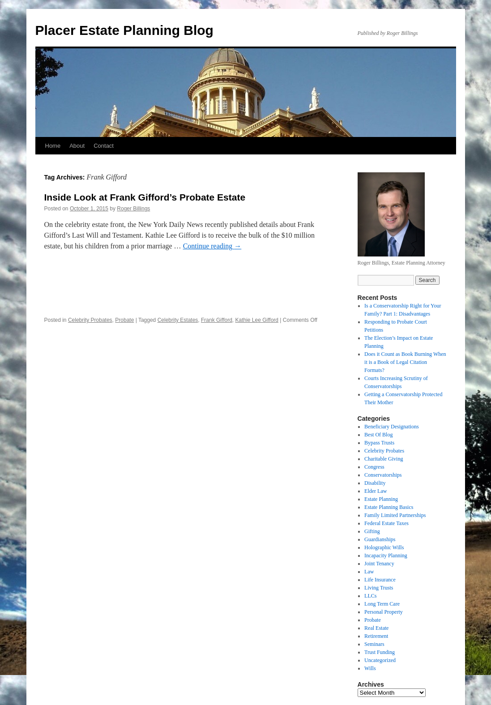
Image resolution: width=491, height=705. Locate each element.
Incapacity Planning (385, 555)
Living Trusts (378, 588)
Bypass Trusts (379, 443)
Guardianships (379, 539)
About (77, 145)
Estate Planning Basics (388, 507)
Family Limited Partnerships (395, 515)
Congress (374, 467)
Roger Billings (133, 208)
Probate (124, 320)
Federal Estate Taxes (386, 523)
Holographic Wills (384, 547)
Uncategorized (380, 660)
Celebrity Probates (90, 320)
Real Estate (376, 628)
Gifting (372, 531)
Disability (374, 483)
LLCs (370, 596)
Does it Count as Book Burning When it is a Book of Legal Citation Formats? (405, 362)
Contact (104, 145)
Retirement (376, 636)
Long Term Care (382, 604)
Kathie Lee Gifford (256, 320)
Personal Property (383, 612)
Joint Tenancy (379, 563)
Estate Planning (381, 499)
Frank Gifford (216, 320)
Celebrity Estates (178, 320)
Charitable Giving (383, 459)
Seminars (374, 644)
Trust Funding (379, 652)
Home (53, 145)
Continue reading (212, 246)
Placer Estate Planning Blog (124, 30)
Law (369, 571)
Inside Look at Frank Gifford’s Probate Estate (145, 197)
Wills (370, 668)
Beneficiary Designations (391, 426)
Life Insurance (380, 580)
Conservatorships (382, 475)
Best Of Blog (378, 435)
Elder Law (375, 491)
